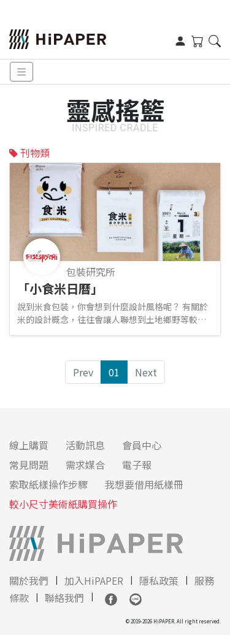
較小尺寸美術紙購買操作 (63, 503)
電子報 (136, 464)
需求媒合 (85, 464)
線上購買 (28, 445)
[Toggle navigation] (21, 72)
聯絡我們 (64, 597)
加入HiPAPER (93, 580)
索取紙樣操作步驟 (48, 484)
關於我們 (28, 580)
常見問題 (28, 464)
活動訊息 (85, 445)
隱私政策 (158, 580)
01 (114, 372)
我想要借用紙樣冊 (144, 484)
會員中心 (141, 445)
